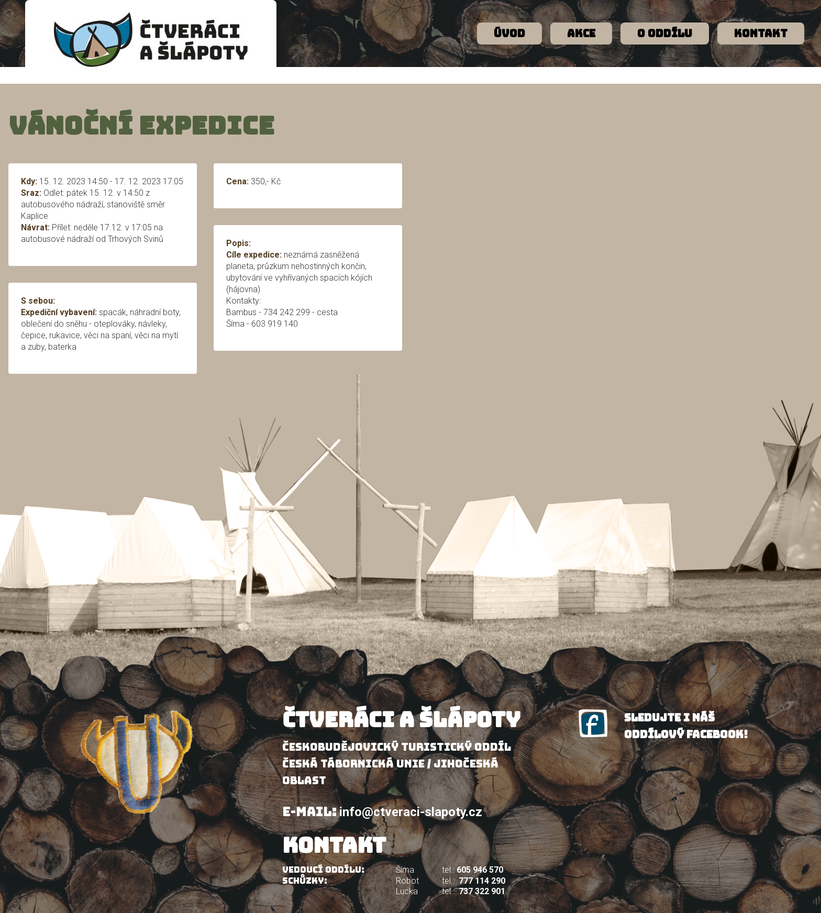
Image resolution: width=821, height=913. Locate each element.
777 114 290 (482, 881)
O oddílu (664, 33)
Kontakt (760, 33)
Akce (581, 33)
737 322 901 (482, 891)
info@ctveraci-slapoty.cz (410, 812)
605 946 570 (480, 870)
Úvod (509, 33)
